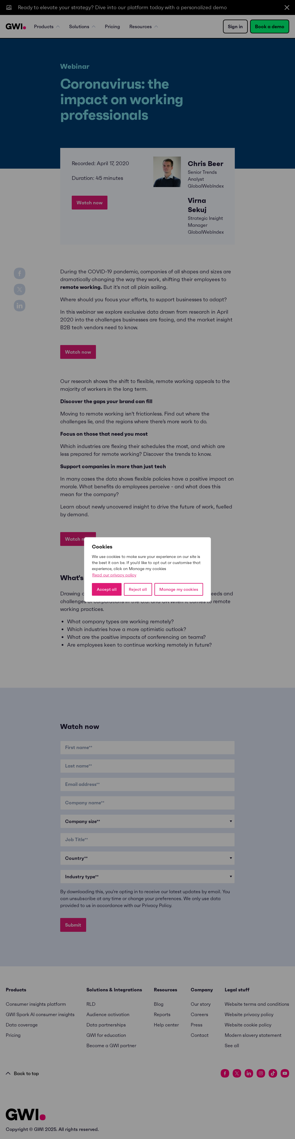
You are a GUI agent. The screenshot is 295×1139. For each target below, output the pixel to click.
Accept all (107, 589)
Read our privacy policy (114, 575)
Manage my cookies (178, 589)
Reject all (138, 589)
